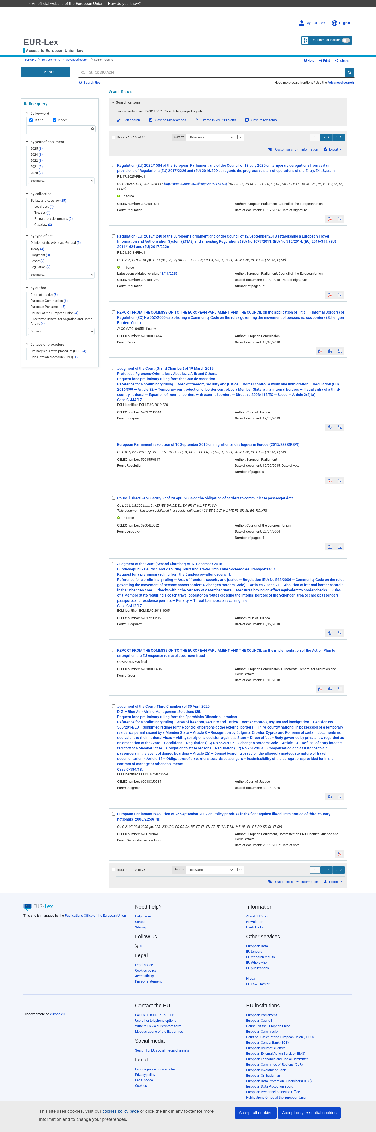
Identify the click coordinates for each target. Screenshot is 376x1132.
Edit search (128, 124)
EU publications (257, 972)
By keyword (37, 117)
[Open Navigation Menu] (45, 76)
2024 (37, 158)
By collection (38, 198)
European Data (257, 950)
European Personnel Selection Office (273, 1096)
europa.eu (57, 1018)
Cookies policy (145, 974)
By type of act (39, 240)
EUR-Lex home (51, 61)
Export (333, 153)
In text (60, 124)
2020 (37, 177)
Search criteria (125, 106)
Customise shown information (296, 153)
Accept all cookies (255, 1113)
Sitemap (141, 931)
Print (333, 63)
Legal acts (44, 210)
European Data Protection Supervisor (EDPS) (279, 1085)
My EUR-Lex (311, 23)
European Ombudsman (263, 1079)
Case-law (43, 228)
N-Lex (250, 982)
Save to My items (261, 124)
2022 (37, 164)
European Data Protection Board (269, 1090)
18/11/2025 (168, 277)
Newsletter (254, 926)
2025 (37, 152)
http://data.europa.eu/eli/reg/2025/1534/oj (195, 188)
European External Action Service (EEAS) (276, 1057)
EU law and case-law (48, 204)
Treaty (37, 253)
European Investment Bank (266, 1074)
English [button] (340, 23)
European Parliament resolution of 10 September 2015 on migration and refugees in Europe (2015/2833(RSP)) (208, 448)
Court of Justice (44, 299)
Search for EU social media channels (162, 1054)
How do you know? (127, 3)
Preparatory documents (53, 222)
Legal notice (144, 969)
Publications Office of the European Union (95, 919)
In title (36, 124)
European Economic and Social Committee (277, 1063)
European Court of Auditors (266, 1052)
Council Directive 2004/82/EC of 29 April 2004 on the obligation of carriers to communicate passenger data (205, 502)
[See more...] (61, 184)
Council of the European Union (54, 317)
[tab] (228, 106)
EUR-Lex (41, 42)
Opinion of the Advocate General (56, 247)
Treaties (42, 216)
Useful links (255, 931)
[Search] (349, 76)
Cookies (141, 1089)
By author (35, 292)
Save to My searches (167, 124)
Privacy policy (145, 1079)
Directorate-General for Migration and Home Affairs (61, 325)
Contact (140, 926)
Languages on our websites (155, 1073)
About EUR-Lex (257, 920)
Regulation (40, 271)
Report (37, 265)
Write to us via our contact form (158, 1030)
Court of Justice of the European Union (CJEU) (280, 1041)
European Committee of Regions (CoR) (274, 1068)
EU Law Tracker (257, 988)
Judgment (40, 259)
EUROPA (30, 61)
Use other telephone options (155, 1024)
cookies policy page (120, 1111)
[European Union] (36, 1010)
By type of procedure (44, 348)
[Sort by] (210, 141)
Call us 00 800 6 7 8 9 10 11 (155, 1019)
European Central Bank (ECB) (267, 1046)
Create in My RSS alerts (215, 124)
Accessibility (144, 980)
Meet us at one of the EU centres (159, 1035)
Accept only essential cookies (309, 1113)
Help (317, 63)
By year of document (44, 146)
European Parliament (48, 311)
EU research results (260, 961)
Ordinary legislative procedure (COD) (58, 355)
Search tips (90, 86)
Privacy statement (148, 985)
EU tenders (254, 955)
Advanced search (77, 61)
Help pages (143, 920)
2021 (37, 170)
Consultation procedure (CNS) (54, 361)
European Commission (49, 305)
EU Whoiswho (256, 966)
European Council (259, 1024)
